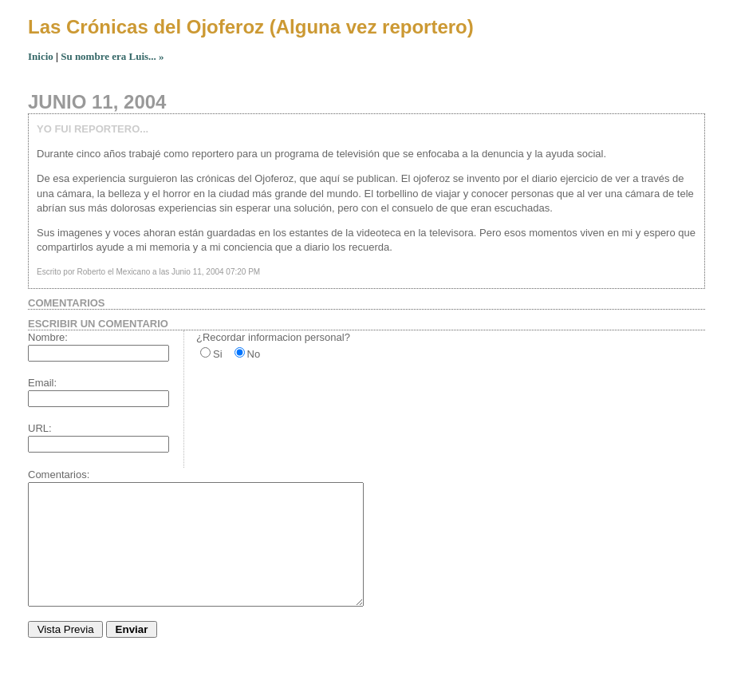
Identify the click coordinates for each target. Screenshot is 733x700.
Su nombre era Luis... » (112, 56)
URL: (40, 428)
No (254, 354)
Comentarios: (58, 475)
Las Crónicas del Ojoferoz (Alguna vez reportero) (251, 27)
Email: (42, 383)
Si (218, 354)
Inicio (40, 56)
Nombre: (48, 337)
